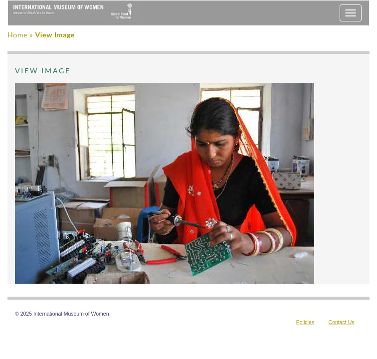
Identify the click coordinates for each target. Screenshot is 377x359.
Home (17, 34)
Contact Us (342, 322)
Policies (305, 322)
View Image (55, 34)
